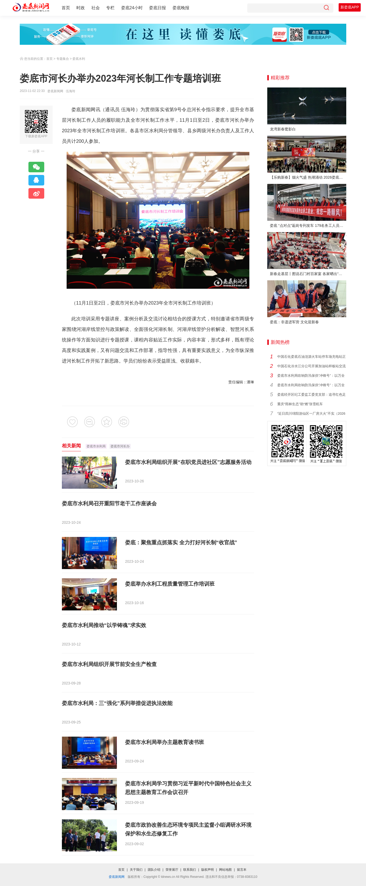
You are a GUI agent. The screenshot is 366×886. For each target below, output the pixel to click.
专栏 (110, 8)
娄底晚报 (180, 8)
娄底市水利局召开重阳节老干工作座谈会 (109, 503)
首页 (66, 8)
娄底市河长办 (120, 446)
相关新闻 (71, 445)
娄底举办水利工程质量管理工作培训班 (170, 584)
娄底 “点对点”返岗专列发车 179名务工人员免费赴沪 (308, 225)
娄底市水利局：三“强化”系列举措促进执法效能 (117, 703)
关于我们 (136, 870)
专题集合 (62, 59)
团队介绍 (154, 870)
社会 (95, 8)
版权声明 (207, 870)
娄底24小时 (132, 8)
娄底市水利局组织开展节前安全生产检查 (109, 664)
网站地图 (225, 870)
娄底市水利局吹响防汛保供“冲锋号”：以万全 (311, 376)
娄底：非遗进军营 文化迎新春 (294, 322)
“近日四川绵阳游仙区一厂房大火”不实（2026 (311, 413)
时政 (80, 8)
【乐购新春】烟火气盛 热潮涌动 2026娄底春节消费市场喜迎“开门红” (308, 177)
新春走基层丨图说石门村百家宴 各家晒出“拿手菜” (308, 274)
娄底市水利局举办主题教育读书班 (164, 742)
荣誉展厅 (172, 870)
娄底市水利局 (96, 446)
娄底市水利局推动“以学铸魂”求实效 (104, 625)
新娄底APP (349, 7)
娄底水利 (78, 59)
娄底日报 (157, 8)
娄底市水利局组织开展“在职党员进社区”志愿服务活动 (188, 462)
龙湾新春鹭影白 (283, 129)
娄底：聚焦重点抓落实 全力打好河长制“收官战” (181, 542)
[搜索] (326, 8)
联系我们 (189, 870)
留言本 (241, 870)
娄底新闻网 (55, 91)
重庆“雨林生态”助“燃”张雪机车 (300, 404)
